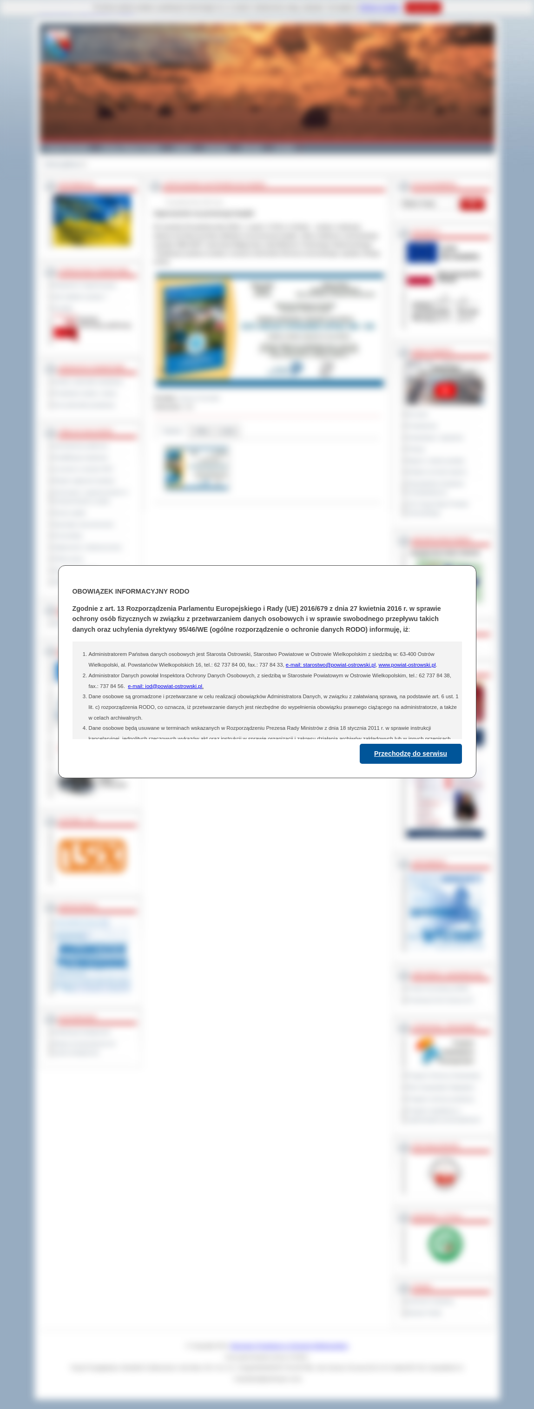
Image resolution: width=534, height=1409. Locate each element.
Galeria (183, 148)
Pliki (201, 431)
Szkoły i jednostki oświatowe (88, 381)
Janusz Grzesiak (199, 398)
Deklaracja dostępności (82, 1032)
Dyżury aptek (70, 512)
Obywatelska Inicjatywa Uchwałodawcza (435, 488)
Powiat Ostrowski (67, 148)
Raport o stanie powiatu (436, 460)
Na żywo (417, 414)
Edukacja (216, 148)
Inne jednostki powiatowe (84, 405)
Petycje (416, 449)
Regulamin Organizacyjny (85, 285)
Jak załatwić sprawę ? (80, 296)
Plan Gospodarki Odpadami (441, 1087)
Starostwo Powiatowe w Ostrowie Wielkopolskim (289, 1346)
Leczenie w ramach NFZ (83, 469)
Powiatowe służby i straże (85, 393)
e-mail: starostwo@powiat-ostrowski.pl (331, 665)
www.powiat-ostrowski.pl (406, 665)
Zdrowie (252, 148)
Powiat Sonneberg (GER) (438, 988)
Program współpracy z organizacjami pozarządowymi (444, 1115)
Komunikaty (68, 535)
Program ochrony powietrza (441, 1099)
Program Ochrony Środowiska (444, 1075)
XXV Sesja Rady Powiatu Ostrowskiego (438, 508)
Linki (228, 431)
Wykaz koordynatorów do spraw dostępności (85, 1048)
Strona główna (62, 164)
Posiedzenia (422, 426)
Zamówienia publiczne (81, 446)
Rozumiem (423, 7)
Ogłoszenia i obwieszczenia (87, 547)
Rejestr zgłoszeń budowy (84, 480)
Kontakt (284, 148)
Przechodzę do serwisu (410, 753)
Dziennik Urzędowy (430, 1301)
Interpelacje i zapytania (435, 437)
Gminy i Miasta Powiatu (131, 148)
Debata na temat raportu (437, 472)
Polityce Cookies (380, 7)
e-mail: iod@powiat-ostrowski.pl (165, 686)
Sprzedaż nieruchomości (84, 524)
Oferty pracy (69, 559)
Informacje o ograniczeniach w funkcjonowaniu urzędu (91, 496)
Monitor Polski (424, 1313)
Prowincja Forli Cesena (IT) (440, 1000)
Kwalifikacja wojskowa (81, 457)
